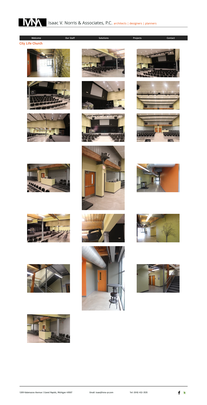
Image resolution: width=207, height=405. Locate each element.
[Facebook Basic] (179, 393)
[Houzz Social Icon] (184, 393)
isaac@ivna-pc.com (104, 392)
